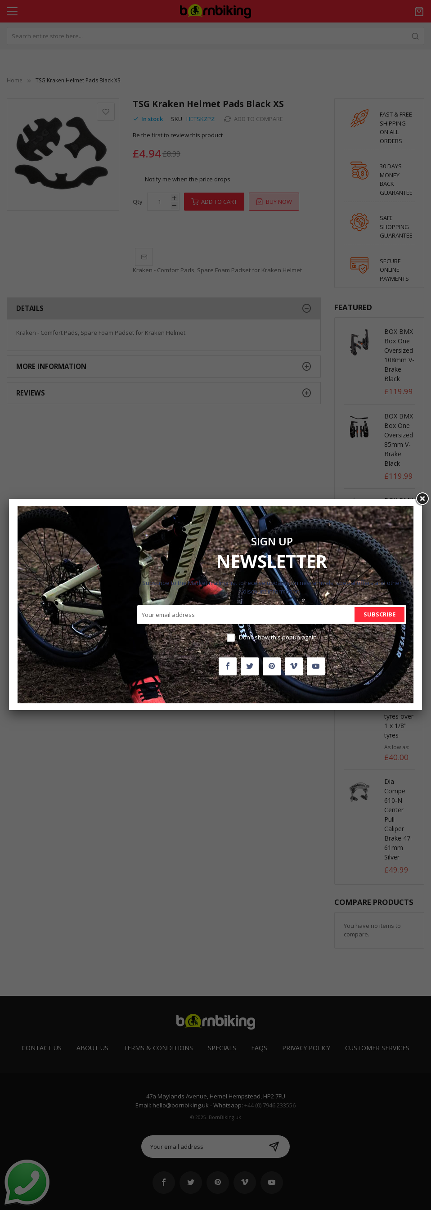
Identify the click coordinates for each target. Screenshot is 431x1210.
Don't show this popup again (278, 637)
